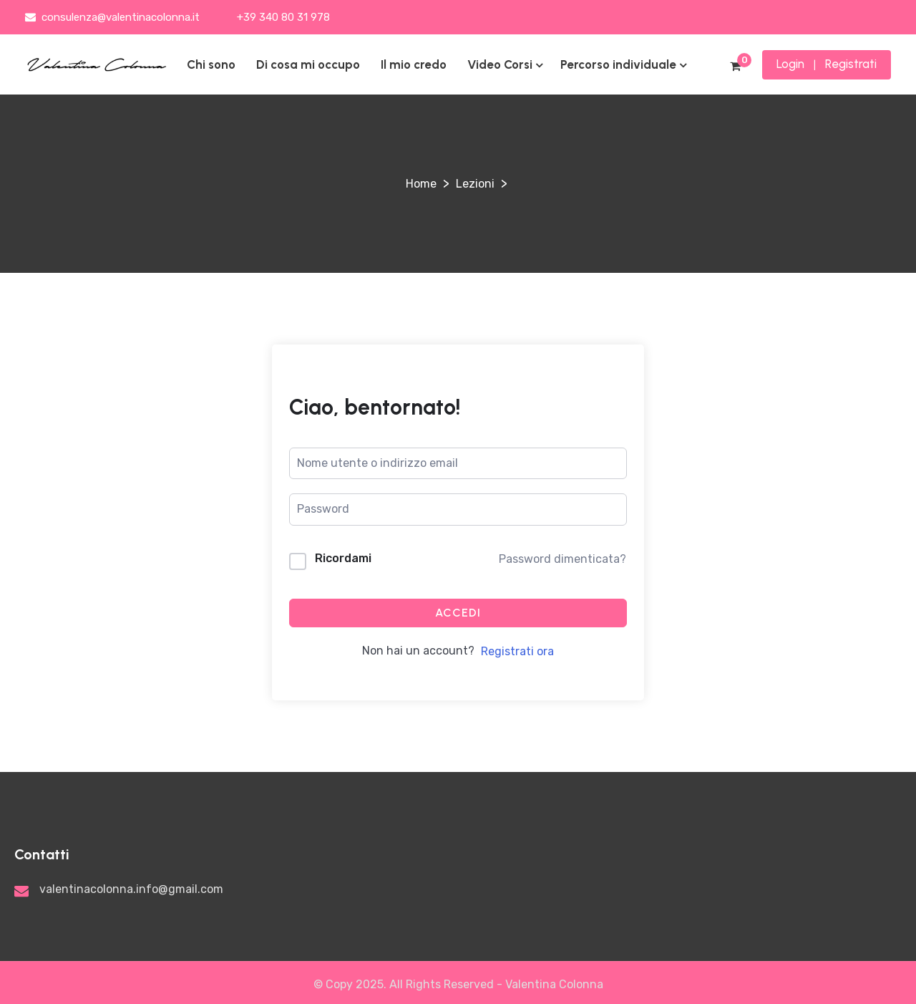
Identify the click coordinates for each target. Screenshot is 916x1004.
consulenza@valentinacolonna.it (112, 17)
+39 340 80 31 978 (282, 17)
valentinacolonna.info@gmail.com (131, 889)
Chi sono (211, 64)
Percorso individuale (618, 64)
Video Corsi (499, 64)
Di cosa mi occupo (308, 64)
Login (790, 64)
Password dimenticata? (562, 559)
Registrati (851, 64)
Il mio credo (414, 64)
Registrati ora (517, 651)
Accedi (458, 612)
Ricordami (343, 558)
